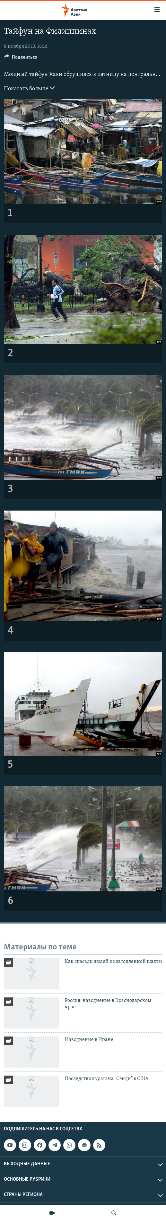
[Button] (21, 59)
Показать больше (29, 88)
